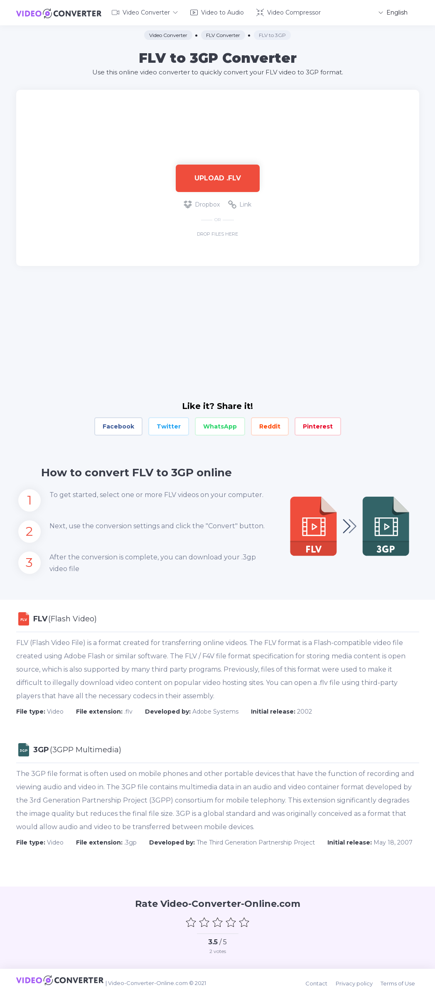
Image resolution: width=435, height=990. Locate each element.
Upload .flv (217, 176)
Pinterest (318, 425)
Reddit (269, 425)
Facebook (118, 425)
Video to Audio (217, 11)
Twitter (169, 425)
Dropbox (202, 203)
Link (239, 203)
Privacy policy (360, 978)
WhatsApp (220, 425)
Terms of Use (402, 978)
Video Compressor (288, 11)
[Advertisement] (217, 114)
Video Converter (145, 11)
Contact (324, 978)
